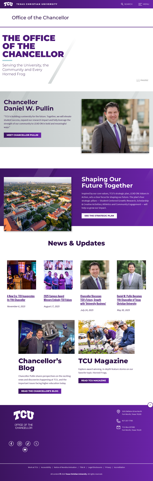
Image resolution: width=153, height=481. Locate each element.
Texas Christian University (76, 474)
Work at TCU (33, 467)
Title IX (82, 467)
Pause (142, 79)
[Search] (126, 4)
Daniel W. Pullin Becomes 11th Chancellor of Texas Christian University (129, 299)
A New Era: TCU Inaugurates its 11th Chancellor (21, 298)
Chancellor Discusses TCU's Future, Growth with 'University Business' (93, 299)
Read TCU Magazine (93, 380)
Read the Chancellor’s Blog (39, 391)
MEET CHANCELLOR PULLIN (22, 135)
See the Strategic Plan (99, 215)
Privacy (108, 467)
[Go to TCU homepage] (30, 4)
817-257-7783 (127, 420)
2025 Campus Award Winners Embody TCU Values (58, 298)
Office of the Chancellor (40, 17)
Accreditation (119, 467)
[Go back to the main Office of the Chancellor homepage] (23, 420)
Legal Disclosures (95, 467)
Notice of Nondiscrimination (65, 467)
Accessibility (46, 467)
